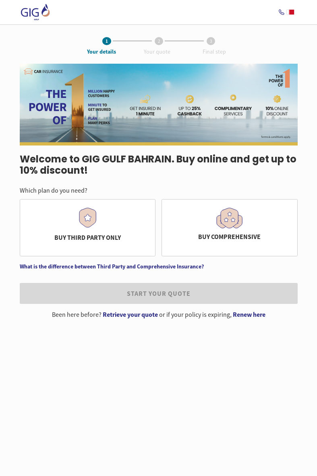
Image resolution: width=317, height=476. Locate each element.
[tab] (106, 41)
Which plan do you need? (53, 190)
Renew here (249, 314)
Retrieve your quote (130, 314)
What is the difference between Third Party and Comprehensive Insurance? (112, 266)
